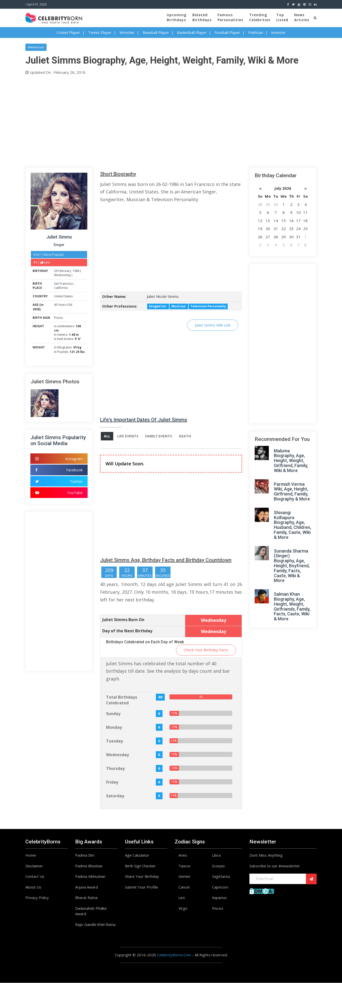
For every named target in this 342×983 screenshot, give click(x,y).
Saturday (115, 796)
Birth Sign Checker (140, 866)
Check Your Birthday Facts (206, 650)
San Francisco (64, 283)
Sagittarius (221, 876)
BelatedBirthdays (202, 17)
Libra (216, 855)
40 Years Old (63, 305)
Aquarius (219, 898)
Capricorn (220, 887)
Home (30, 855)
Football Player (227, 32)
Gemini (184, 876)
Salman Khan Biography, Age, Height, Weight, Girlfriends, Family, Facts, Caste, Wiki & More (292, 606)
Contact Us (34, 876)
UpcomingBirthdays (176, 17)
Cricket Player (68, 32)
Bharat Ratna (86, 898)
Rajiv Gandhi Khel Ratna (95, 924)
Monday (114, 727)
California (61, 288)
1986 (75, 271)
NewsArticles (301, 17)
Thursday (115, 768)
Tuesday (114, 741)
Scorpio (218, 866)
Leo (181, 898)
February (64, 271)
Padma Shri (84, 855)
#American (36, 47)
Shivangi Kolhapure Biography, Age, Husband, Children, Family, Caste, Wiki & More (292, 525)
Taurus (184, 866)
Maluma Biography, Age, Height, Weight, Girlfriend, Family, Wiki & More (291, 460)
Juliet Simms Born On (123, 620)
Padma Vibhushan (90, 876)
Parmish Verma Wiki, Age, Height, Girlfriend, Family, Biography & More (292, 491)
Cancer (184, 887)
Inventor (278, 32)
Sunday (113, 714)
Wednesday (62, 275)
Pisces (58, 318)
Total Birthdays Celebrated (121, 700)
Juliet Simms (59, 237)
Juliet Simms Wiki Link (212, 325)
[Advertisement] (171, 120)
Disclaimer (34, 866)
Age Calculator (137, 855)
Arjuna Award (86, 887)
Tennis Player (100, 32)
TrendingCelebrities (259, 17)
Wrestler (127, 32)
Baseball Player (156, 32)
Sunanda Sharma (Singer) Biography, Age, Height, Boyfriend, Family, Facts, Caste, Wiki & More (292, 565)
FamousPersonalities (230, 17)
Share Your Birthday (142, 876)
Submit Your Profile (141, 887)
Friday (112, 782)
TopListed (282, 17)
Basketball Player (192, 32)
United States (63, 296)
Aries (182, 855)
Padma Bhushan (89, 866)
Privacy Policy (37, 898)
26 (55, 271)
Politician (255, 32)
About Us (33, 887)
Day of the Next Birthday (127, 631)
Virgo (182, 908)
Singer (59, 245)
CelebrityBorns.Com (174, 955)
